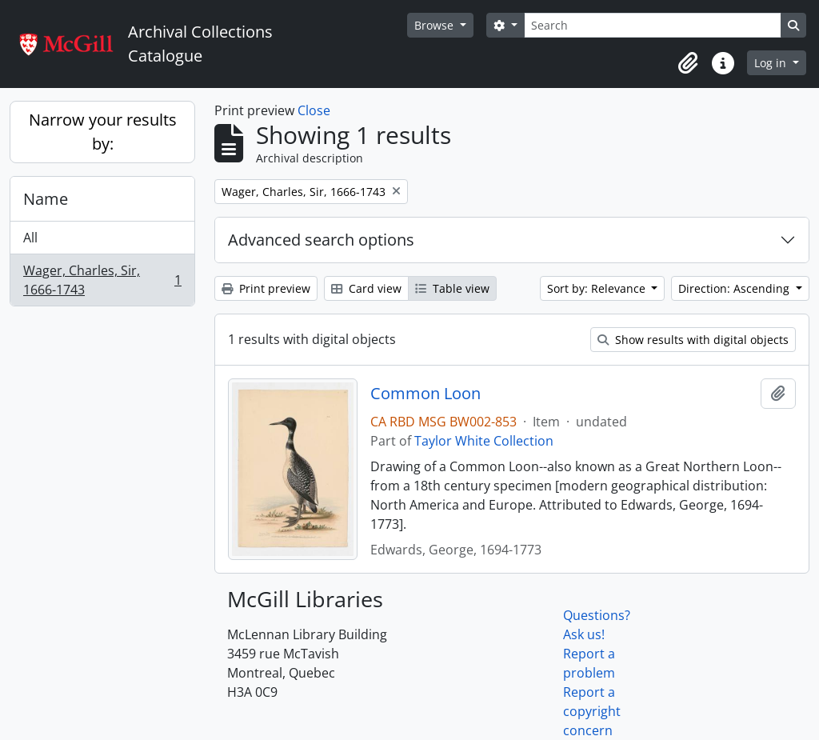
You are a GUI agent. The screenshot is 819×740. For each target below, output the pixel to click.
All (30, 237)
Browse (435, 25)
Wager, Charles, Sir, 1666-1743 (102, 280)
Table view (452, 288)
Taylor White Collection (483, 441)
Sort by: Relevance (598, 288)
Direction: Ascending (735, 288)
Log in (771, 62)
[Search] (652, 25)
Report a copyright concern (592, 711)
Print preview (266, 288)
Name (45, 199)
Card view (366, 288)
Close (314, 110)
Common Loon (425, 393)
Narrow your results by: (103, 131)
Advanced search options (321, 239)
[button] (687, 63)
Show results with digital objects (693, 339)
